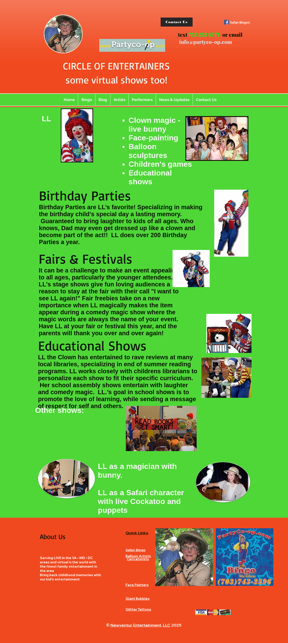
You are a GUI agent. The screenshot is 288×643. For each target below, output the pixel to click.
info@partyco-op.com (205, 41)
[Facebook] (226, 22)
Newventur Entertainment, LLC (140, 625)
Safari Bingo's (240, 22)
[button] (119, 99)
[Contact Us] (177, 22)
